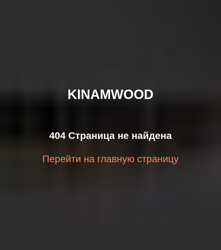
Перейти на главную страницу (110, 158)
